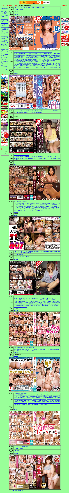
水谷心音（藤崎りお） (19, 67)
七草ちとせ (49, 207)
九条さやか (52, 399)
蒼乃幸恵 (28, 55)
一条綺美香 (42, 210)
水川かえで (47, 65)
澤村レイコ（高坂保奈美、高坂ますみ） (35, 396)
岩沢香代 (20, 61)
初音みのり (28, 65)
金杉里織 (54, 301)
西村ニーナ (18, 65)
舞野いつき (41, 404)
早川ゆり (18, 55)
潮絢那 (30, 209)
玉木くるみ (42, 67)
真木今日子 (41, 403)
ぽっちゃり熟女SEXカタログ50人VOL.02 (23, 296)
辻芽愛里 (48, 67)
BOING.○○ (16, 11)
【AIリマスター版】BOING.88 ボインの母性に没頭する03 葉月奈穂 (29, 7)
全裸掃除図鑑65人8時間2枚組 (20, 393)
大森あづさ (36, 203)
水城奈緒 (34, 158)
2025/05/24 (16, 409)
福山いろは (31, 60)
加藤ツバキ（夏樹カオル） (53, 61)
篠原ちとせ (43, 156)
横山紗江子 (47, 304)
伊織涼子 (27, 60)
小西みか (40, 400)
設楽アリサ (40, 61)
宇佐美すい (50, 64)
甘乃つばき (44, 63)
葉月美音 (17, 400)
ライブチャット (4, 66)
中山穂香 (20, 63)
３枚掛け (3, 25)
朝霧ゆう (16, 298)
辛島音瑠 (43, 397)
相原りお (26, 206)
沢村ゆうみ (21, 203)
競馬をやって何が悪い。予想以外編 (4, 20)
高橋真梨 (42, 204)
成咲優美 (34, 302)
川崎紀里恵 (17, 60)
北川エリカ (56, 206)
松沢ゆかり (40, 305)
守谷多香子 (28, 304)
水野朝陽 (47, 206)
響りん (15, 350)
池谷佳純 (24, 63)
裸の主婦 (16, 352)
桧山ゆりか (34, 61)
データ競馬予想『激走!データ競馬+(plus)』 (4, 29)
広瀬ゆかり (22, 55)
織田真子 (46, 59)
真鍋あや (30, 298)
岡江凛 (58, 63)
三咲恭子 (55, 56)
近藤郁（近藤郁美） (23, 64)
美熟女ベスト (17, 450)
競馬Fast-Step (3, 45)
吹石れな (18, 159)
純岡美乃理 (42, 300)
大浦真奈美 (16, 64)
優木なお (45, 61)
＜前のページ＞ (12, 490)
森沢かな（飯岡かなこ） (46, 395)
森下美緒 (49, 63)
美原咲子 (22, 60)
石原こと (33, 206)
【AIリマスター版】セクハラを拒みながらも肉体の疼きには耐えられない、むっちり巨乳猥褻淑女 (36, 110)
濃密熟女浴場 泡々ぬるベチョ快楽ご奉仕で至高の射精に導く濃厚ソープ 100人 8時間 (33, 52)
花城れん (58, 65)
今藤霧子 (38, 210)
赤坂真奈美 (17, 204)
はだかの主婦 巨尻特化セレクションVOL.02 (24, 347)
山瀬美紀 (55, 64)
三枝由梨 (57, 60)
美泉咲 (58, 207)
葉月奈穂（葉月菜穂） (19, 9)
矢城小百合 (41, 53)
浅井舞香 (56, 305)
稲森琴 (45, 204)
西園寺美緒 (22, 304)
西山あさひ (56, 158)
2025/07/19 (16, 310)
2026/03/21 (16, 73)
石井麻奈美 (47, 203)
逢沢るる (24, 397)
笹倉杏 (55, 397)
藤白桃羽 (30, 158)
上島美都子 (28, 56)
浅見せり (26, 209)
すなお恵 (55, 395)
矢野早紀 (16, 206)
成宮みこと (29, 400)
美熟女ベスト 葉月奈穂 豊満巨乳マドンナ (23, 446)
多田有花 (50, 59)
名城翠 (49, 204)
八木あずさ (16, 301)
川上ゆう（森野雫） (39, 59)
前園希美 (52, 158)
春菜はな (26, 302)
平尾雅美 (32, 203)
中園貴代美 (52, 203)
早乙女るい (57, 204)
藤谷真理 (25, 298)
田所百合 (16, 63)
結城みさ (36, 53)
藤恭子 (29, 206)
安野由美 (16, 53)
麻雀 (2, 50)
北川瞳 (18, 59)
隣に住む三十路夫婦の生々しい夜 (21, 155)
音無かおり (26, 156)
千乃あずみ (34, 209)
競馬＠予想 (3, 11)
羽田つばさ (48, 300)
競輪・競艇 (5, 49)
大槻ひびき (37, 67)
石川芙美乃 (42, 65)
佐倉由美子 (31, 59)
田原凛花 (30, 302)
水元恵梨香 (38, 156)
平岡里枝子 (31, 64)
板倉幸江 (22, 204)
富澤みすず (32, 55)
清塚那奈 (49, 209)
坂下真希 (52, 67)
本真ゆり (30, 61)
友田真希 (56, 53)
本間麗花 (44, 401)
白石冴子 (53, 204)
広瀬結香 (56, 67)
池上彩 (19, 206)
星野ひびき (34, 400)
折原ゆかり (21, 305)
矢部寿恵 (17, 57)
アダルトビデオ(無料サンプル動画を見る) (4, 61)
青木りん (47, 158)
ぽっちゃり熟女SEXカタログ (20, 307)
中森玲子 (56, 57)
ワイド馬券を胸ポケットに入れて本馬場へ (4, 37)
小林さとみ (41, 112)
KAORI (29, 395)
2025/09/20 (16, 215)
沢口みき (51, 53)
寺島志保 (37, 204)
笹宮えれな (43, 399)
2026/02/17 (16, 117)
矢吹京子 (25, 395)
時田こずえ (38, 56)
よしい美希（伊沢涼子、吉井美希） (47, 60)
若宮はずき (24, 61)
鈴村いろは (16, 209)
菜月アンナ (33, 207)
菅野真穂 (35, 305)
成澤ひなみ (16, 210)
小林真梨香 (33, 65)
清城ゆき (39, 399)
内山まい (52, 401)
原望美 (35, 57)
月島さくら (54, 63)
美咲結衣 (16, 61)
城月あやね (42, 304)
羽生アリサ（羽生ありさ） (33, 349)
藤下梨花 (21, 57)
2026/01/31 (16, 164)
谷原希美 (20, 397)
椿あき (21, 302)
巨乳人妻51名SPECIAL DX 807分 (21, 201)
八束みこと (46, 404)
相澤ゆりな (21, 210)
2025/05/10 (16, 453)
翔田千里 (27, 59)
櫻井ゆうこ (46, 53)
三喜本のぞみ (32, 156)
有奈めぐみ (20, 53)
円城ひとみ (24, 404)
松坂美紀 (38, 158)
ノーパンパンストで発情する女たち (22, 256)
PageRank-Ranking (5, 27)
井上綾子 (46, 64)
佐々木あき (47, 397)
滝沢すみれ (16, 203)
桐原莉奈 (54, 209)
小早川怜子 (38, 55)
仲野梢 (38, 65)
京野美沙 (41, 64)
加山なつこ (47, 55)
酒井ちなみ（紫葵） (40, 206)
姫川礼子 (23, 65)
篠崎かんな (56, 349)
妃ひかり (49, 156)
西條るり (52, 206)
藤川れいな (38, 395)
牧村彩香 (31, 305)
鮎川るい (43, 55)
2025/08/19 (16, 259)
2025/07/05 (16, 356)
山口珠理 (34, 63)
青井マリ (51, 56)
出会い (2, 67)
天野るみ (33, 304)
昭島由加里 (42, 203)
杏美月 (25, 158)
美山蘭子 (31, 112)
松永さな (33, 395)
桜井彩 (51, 397)
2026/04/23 (16, 14)
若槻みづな (19, 404)
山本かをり (25, 53)
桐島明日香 (36, 64)
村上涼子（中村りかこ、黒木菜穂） (45, 57)
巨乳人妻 (16, 212)
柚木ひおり (39, 302)
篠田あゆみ (34, 401)
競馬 (2, 49)
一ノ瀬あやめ (54, 55)
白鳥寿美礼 (27, 204)
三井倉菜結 (27, 207)
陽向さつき (36, 112)
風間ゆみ (18, 56)
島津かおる (31, 53)
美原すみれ (53, 65)
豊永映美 (55, 59)
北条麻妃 (22, 59)
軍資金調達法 (4, 57)
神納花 (25, 400)
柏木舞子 (33, 56)
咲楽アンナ (54, 207)
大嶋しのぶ (22, 56)
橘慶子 (46, 56)
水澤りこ (29, 397)
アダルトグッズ (4, 63)
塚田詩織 (36, 60)
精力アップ (3, 65)
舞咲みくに (21, 209)
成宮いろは (39, 63)
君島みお (51, 396)
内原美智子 (29, 63)
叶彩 (22, 206)
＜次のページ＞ (19, 490)
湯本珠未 (45, 209)
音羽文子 (43, 56)
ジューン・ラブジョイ (35, 300)
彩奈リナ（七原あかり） (30, 210)
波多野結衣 (26, 67)
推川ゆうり (32, 67)
